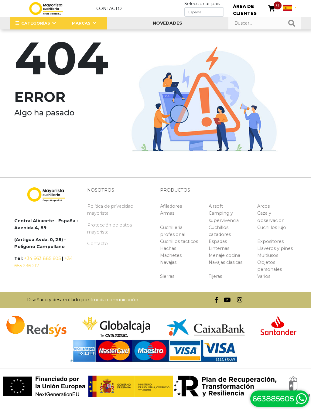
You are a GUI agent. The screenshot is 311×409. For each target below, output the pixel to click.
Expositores (270, 241)
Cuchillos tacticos (179, 241)
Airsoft (216, 206)
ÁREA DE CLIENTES (245, 10)
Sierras (167, 276)
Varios (263, 276)
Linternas (219, 248)
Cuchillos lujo (271, 227)
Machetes (171, 255)
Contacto (109, 8)
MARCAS (81, 23)
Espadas (218, 241)
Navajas (168, 262)
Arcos (263, 206)
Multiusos (267, 255)
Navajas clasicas (225, 262)
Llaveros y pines (275, 248)
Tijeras (215, 276)
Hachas (168, 248)
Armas (167, 213)
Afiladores (171, 206)
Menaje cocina (224, 255)
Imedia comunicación (114, 299)
